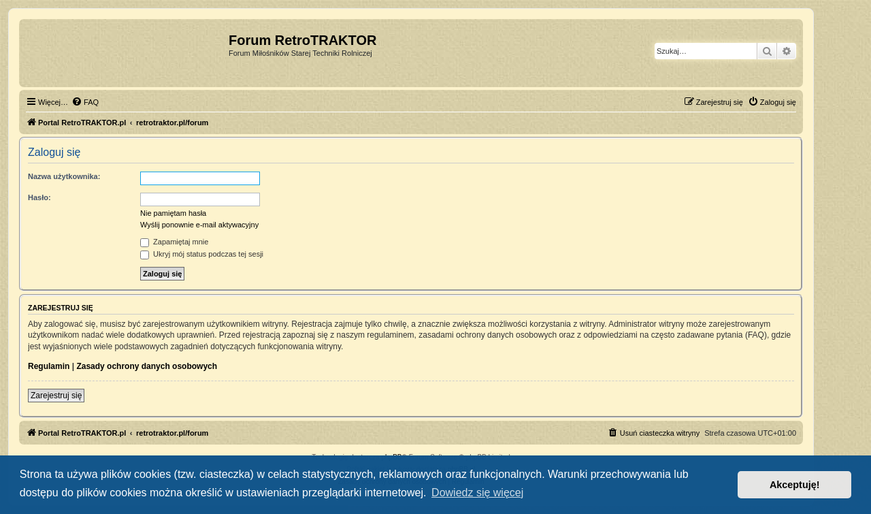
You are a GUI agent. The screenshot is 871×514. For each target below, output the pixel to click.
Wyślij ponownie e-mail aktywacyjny (199, 225)
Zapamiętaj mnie (174, 242)
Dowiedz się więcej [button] (477, 492)
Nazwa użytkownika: (64, 176)
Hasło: (39, 197)
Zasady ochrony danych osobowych (146, 366)
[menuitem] (85, 102)
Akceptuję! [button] (795, 484)
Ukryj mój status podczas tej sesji (201, 254)
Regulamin (48, 366)
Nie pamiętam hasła (173, 213)
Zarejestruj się (56, 395)
